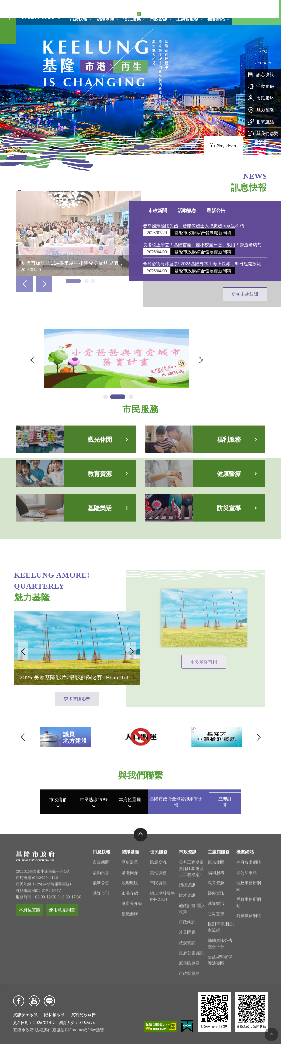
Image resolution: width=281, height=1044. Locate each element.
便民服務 (132, 18)
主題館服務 (187, 18)
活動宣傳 (261, 86)
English (224, 7)
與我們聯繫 (263, 133)
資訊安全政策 (25, 1014)
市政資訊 (158, 18)
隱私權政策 (54, 1014)
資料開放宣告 (83, 1014)
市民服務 (261, 98)
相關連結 (261, 121)
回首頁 (178, 7)
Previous (24, 284)
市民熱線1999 (94, 836)
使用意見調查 (62, 1036)
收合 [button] (140, 961)
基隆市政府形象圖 (17, 1)
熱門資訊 (8, 77)
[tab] (142, 147)
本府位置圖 (130, 836)
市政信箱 (213, 7)
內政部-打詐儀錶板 (62, 381)
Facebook (18, 1000)
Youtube (34, 1000)
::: (7, 988)
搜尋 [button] (244, 12)
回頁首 (271, 1034)
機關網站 (216, 18)
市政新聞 (260, 210)
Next (44, 284)
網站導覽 (190, 7)
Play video (226, 145)
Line (49, 1000)
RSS (201, 7)
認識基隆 (105, 18)
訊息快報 (78, 18)
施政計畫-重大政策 (192, 1035)
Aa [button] (268, 12)
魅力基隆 (261, 109)
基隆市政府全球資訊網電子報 (195, 838)
